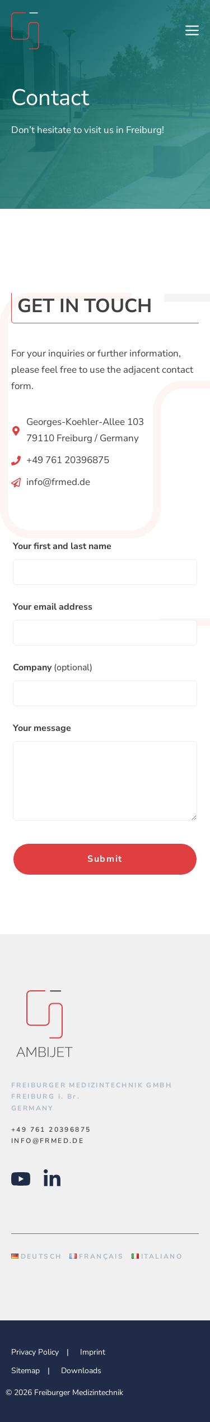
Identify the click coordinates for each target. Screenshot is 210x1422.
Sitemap (25, 1370)
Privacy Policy (35, 1352)
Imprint (92, 1352)
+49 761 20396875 (67, 460)
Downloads (81, 1370)
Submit (105, 859)
